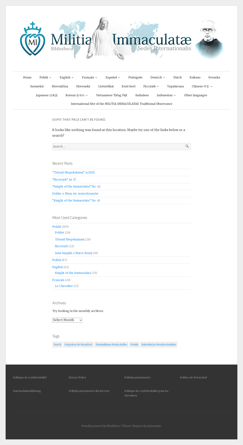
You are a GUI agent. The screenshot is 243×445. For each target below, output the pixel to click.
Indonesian (165, 95)
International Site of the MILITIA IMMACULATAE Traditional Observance (121, 104)
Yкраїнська (175, 86)
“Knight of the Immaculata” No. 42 (76, 186)
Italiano (195, 77)
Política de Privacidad (193, 377)
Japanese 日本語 (47, 95)
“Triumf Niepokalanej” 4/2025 (73, 172)
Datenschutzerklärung (27, 391)
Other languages (195, 95)
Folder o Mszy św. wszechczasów (75, 193)
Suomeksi (37, 86)
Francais (58, 280)
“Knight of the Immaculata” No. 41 (76, 200)
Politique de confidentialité (30, 377)
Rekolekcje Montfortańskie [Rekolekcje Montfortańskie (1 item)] (159, 344)
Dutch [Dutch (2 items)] (57, 344)
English (65, 77)
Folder (59, 232)
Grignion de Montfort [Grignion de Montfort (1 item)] (78, 344)
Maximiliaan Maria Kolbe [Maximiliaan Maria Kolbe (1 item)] (111, 344)
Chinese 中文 (200, 86)
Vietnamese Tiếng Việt (111, 95)
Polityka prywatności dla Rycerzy (89, 391)
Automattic (154, 426)
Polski (44, 77)
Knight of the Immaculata (73, 273)
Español (111, 77)
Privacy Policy (77, 377)
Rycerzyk (61, 246)
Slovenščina (60, 86)
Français (88, 77)
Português (135, 77)
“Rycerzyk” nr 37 (64, 179)
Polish (56, 260)
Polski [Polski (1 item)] (134, 344)
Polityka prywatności (137, 377)
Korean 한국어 (75, 95)
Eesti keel (128, 86)
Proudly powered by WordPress (100, 426)
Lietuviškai (106, 86)
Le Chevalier (64, 286)
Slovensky (83, 86)
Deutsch (156, 77)
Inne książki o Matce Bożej (73, 253)
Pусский (149, 86)
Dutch (177, 77)
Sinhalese (142, 95)
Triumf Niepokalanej (70, 239)
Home (27, 77)
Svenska (214, 77)
